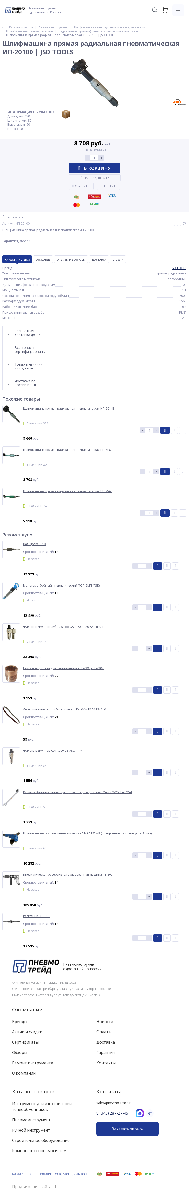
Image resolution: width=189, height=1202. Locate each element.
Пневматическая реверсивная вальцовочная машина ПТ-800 (67, 875)
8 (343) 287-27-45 (112, 1113)
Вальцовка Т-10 (34, 544)
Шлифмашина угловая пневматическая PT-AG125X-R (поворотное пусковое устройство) (87, 833)
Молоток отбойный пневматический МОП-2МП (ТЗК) (61, 585)
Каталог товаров (33, 1091)
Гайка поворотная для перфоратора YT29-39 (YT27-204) (63, 668)
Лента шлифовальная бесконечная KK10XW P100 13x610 (64, 709)
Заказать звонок (128, 1129)
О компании (27, 1009)
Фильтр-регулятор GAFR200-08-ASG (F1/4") (53, 751)
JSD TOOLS (179, 268)
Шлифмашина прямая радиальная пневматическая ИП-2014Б (68, 408)
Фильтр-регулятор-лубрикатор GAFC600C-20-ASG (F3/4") (64, 627)
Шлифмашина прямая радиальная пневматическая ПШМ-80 (67, 450)
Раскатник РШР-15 (36, 916)
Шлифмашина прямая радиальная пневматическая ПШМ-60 (67, 491)
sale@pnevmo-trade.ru (114, 1102)
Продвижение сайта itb (34, 1186)
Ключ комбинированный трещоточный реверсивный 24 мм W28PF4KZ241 (77, 792)
